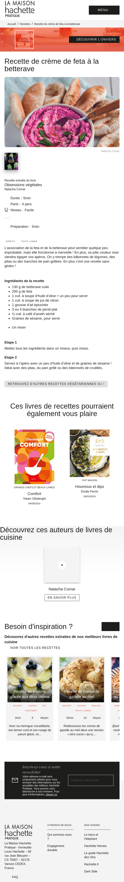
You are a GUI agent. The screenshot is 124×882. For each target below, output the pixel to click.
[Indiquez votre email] (86, 780)
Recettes (25, 23)
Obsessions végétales (23, 185)
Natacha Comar (14, 189)
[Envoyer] (109, 780)
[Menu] (104, 10)
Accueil (11, 23)
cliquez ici (51, 794)
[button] (94, 39)
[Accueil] (20, 9)
